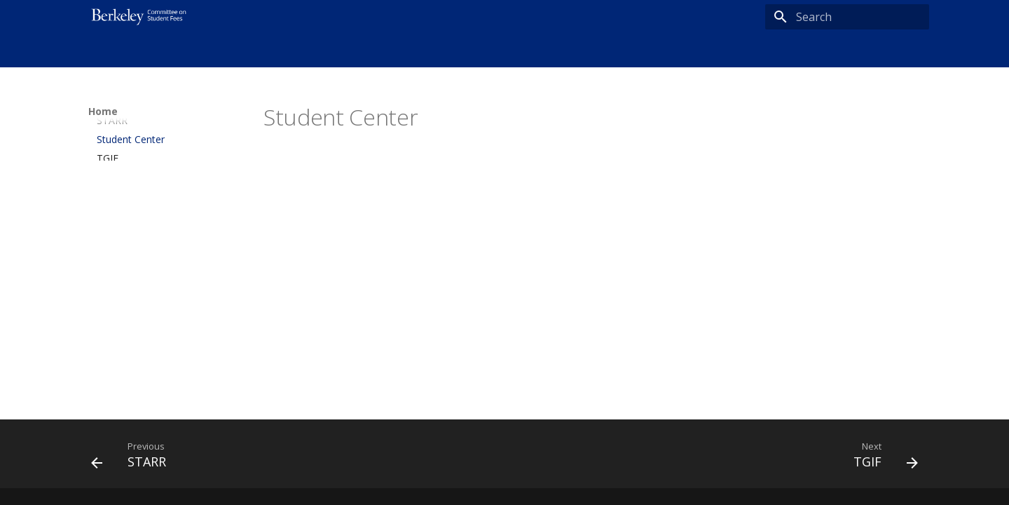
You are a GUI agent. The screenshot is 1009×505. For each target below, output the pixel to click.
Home (102, 51)
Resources (216, 51)
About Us (154, 51)
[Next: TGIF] (881, 458)
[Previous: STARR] (133, 458)
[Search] (847, 16)
